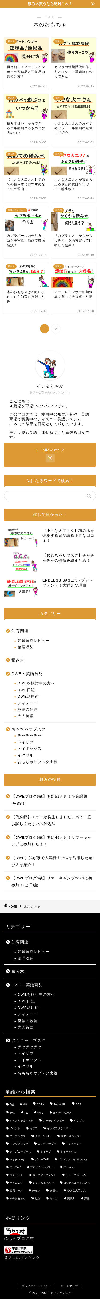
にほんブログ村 (19, 1234)
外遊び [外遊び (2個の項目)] (36, 1190)
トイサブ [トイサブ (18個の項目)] (45, 1151)
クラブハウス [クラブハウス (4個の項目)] (18, 1136)
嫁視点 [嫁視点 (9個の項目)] (54, 1190)
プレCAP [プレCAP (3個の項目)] (15, 1167)
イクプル (26, 755)
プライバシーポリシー (36, 1286)
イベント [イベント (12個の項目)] (15, 1128)
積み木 (17, 660)
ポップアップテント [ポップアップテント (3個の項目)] (44, 1175)
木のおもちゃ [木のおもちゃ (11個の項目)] (18, 1198)
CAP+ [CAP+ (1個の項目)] (40, 1104)
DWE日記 (26, 690)
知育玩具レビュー (34, 641)
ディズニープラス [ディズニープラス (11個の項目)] (20, 1151)
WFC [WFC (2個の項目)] (40, 1112)
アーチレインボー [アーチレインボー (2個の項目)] (53, 1120)
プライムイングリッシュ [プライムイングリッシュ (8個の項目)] (72, 1159)
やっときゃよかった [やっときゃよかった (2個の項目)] (22, 1120)
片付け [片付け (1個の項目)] (54, 1198)
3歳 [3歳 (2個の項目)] (12, 1104)
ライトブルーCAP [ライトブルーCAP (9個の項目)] (76, 1175)
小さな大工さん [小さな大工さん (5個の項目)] (76, 1190)
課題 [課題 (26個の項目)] (87, 1198)
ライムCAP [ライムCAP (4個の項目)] (16, 1182)
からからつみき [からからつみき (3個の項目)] (62, 1112)
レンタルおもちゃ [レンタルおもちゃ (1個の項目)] (43, 1182)
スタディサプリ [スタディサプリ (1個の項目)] (47, 1143)
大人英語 (26, 716)
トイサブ (26, 742)
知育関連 (20, 630)
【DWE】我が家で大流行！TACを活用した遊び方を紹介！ (52, 861)
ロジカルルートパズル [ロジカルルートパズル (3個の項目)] (76, 1182)
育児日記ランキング (22, 1258)
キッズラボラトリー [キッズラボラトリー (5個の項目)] (59, 1128)
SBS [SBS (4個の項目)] (78, 1104)
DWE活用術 (28, 696)
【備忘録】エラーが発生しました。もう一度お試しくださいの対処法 (51, 820)
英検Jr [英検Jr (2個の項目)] (71, 1198)
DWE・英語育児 (27, 673)
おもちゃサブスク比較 (38, 762)
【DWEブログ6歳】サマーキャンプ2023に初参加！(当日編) (51, 881)
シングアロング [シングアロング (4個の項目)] (19, 1143)
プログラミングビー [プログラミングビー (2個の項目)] (42, 1167)
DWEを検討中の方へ (36, 683)
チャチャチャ (30, 736)
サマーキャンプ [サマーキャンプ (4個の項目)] (70, 1136)
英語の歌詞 (28, 710)
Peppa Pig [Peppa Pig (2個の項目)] (60, 1104)
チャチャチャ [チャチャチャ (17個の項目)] (74, 1143)
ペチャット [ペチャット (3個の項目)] (16, 1175)
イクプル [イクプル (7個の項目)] (79, 1120)
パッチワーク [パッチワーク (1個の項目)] (18, 1159)
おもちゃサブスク (28, 729)
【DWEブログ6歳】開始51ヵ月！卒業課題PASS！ (49, 799)
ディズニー (28, 703)
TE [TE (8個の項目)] (26, 1112)
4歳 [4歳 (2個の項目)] (25, 1104)
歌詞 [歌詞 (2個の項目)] (37, 1198)
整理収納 (26, 647)
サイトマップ (69, 1286)
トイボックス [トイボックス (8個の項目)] (68, 1151)
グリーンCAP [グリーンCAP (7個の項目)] (43, 1136)
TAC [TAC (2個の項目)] (12, 1112)
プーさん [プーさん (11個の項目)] (68, 1167)
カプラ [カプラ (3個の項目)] (34, 1128)
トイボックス (30, 749)
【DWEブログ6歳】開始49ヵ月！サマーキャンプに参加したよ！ (51, 840)
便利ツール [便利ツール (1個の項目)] (16, 1190)
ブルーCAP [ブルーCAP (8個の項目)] (42, 1159)
